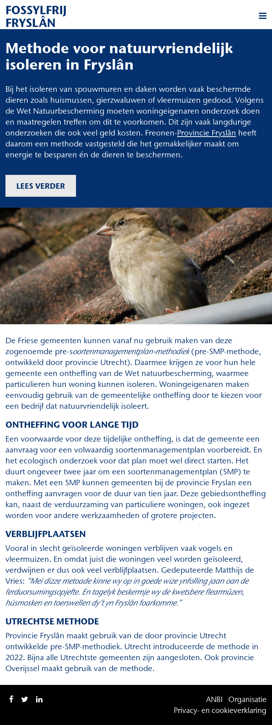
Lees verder (40, 186)
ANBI (214, 699)
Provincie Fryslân (206, 133)
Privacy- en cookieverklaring (220, 710)
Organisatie (247, 699)
